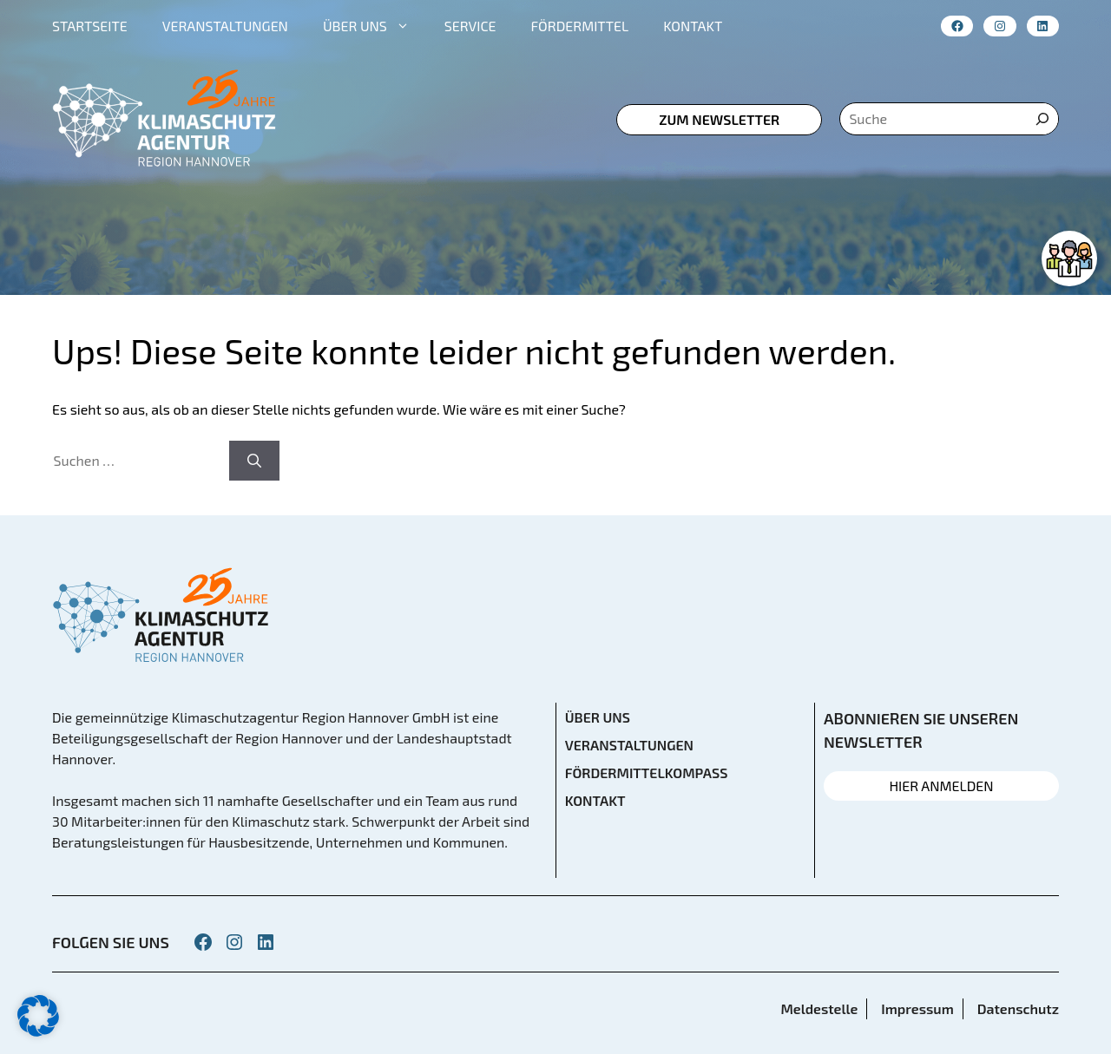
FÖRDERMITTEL (580, 25)
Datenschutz (1018, 1008)
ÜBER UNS (375, 26)
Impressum (917, 1008)
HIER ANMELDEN (941, 785)
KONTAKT (692, 25)
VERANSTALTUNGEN (225, 25)
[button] (38, 1016)
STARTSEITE (90, 25)
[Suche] (1042, 118)
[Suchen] (254, 461)
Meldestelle (819, 1008)
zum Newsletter (719, 119)
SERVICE (470, 25)
